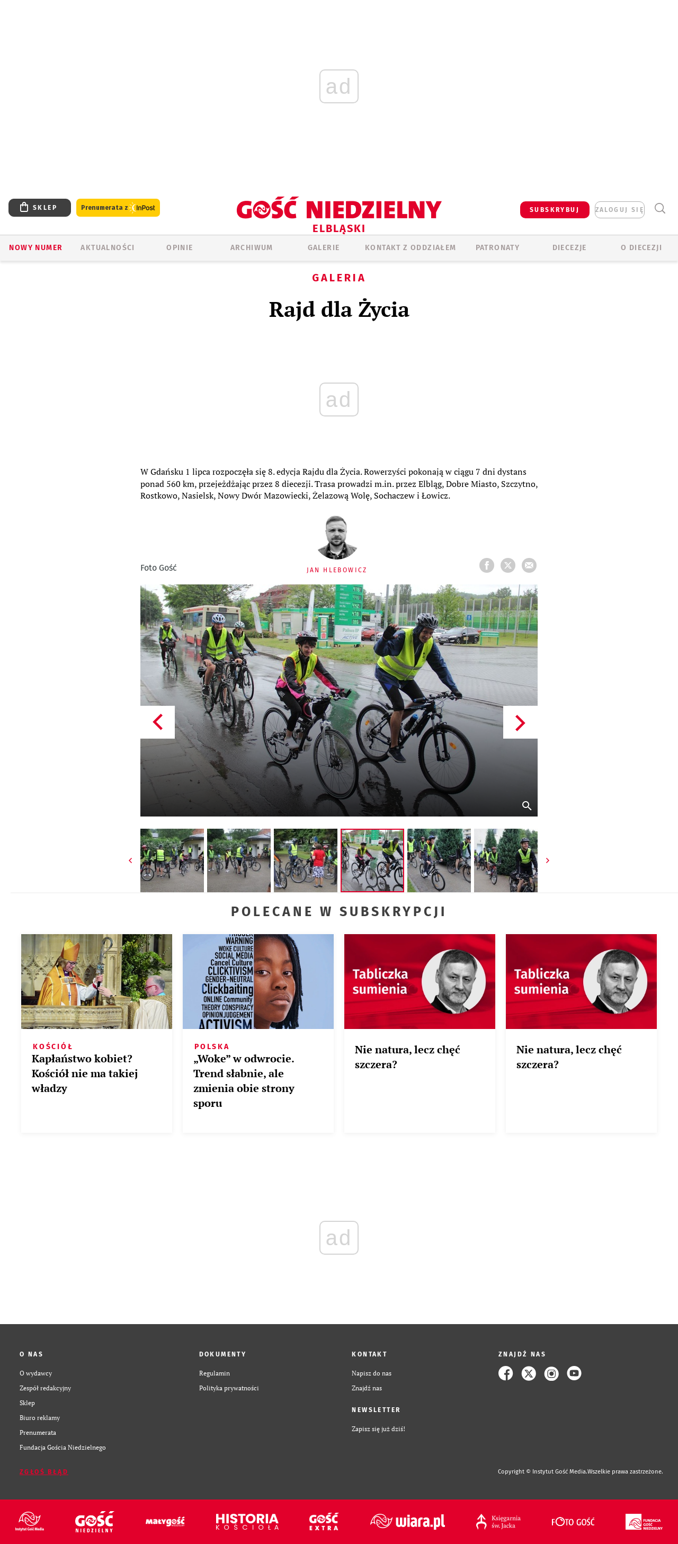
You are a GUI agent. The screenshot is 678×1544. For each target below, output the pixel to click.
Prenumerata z (118, 208)
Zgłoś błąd (44, 1472)
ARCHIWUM (251, 247)
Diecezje (569, 247)
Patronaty (498, 247)
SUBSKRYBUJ (554, 210)
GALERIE (324, 247)
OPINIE (179, 247)
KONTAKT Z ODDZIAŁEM (411, 247)
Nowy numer (36, 247)
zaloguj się (619, 210)
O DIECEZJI (641, 247)
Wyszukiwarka (660, 208)
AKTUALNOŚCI (108, 247)
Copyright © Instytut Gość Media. (542, 1471)
